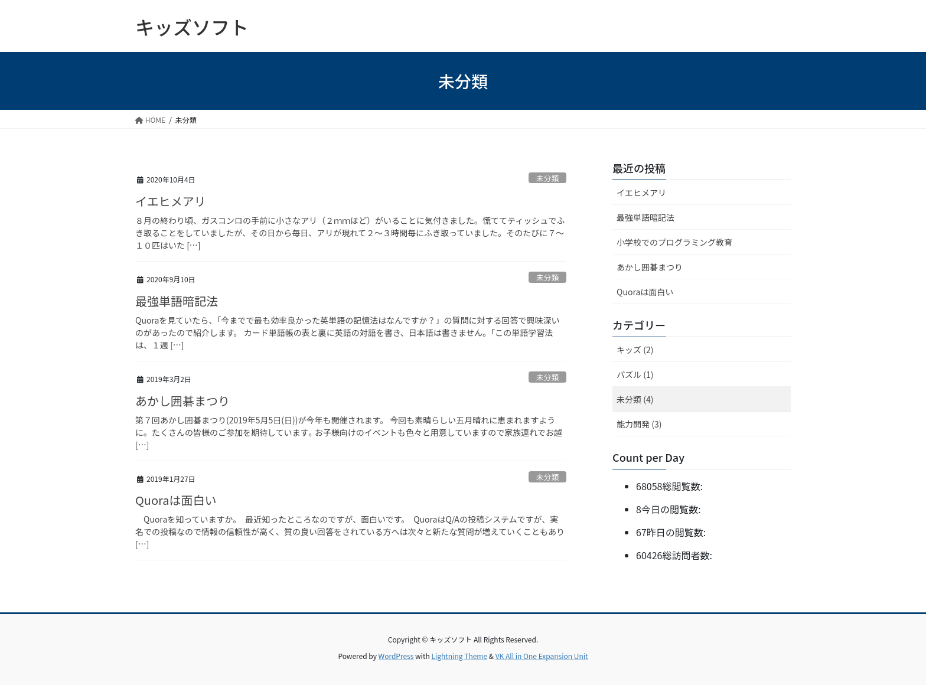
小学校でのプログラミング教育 (674, 242)
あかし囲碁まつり (182, 400)
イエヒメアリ (170, 201)
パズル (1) (635, 374)
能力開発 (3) (639, 424)
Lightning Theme (459, 656)
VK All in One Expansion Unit (541, 656)
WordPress (396, 656)
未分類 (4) (635, 399)
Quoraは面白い (176, 499)
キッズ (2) (635, 349)
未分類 (547, 178)
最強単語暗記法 (176, 300)
